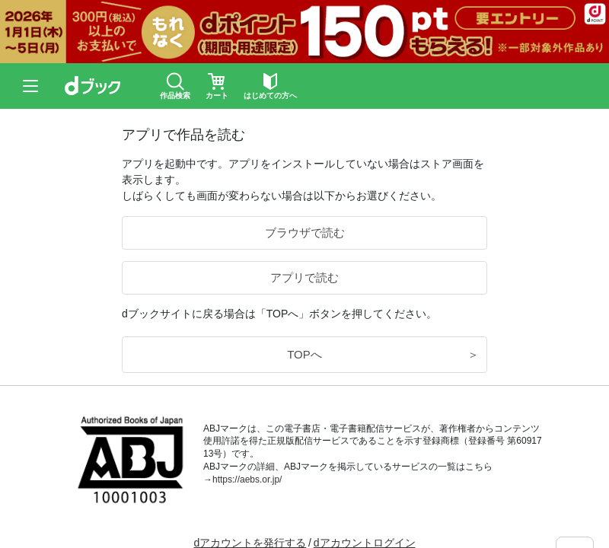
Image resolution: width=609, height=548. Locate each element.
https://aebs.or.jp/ (247, 479)
